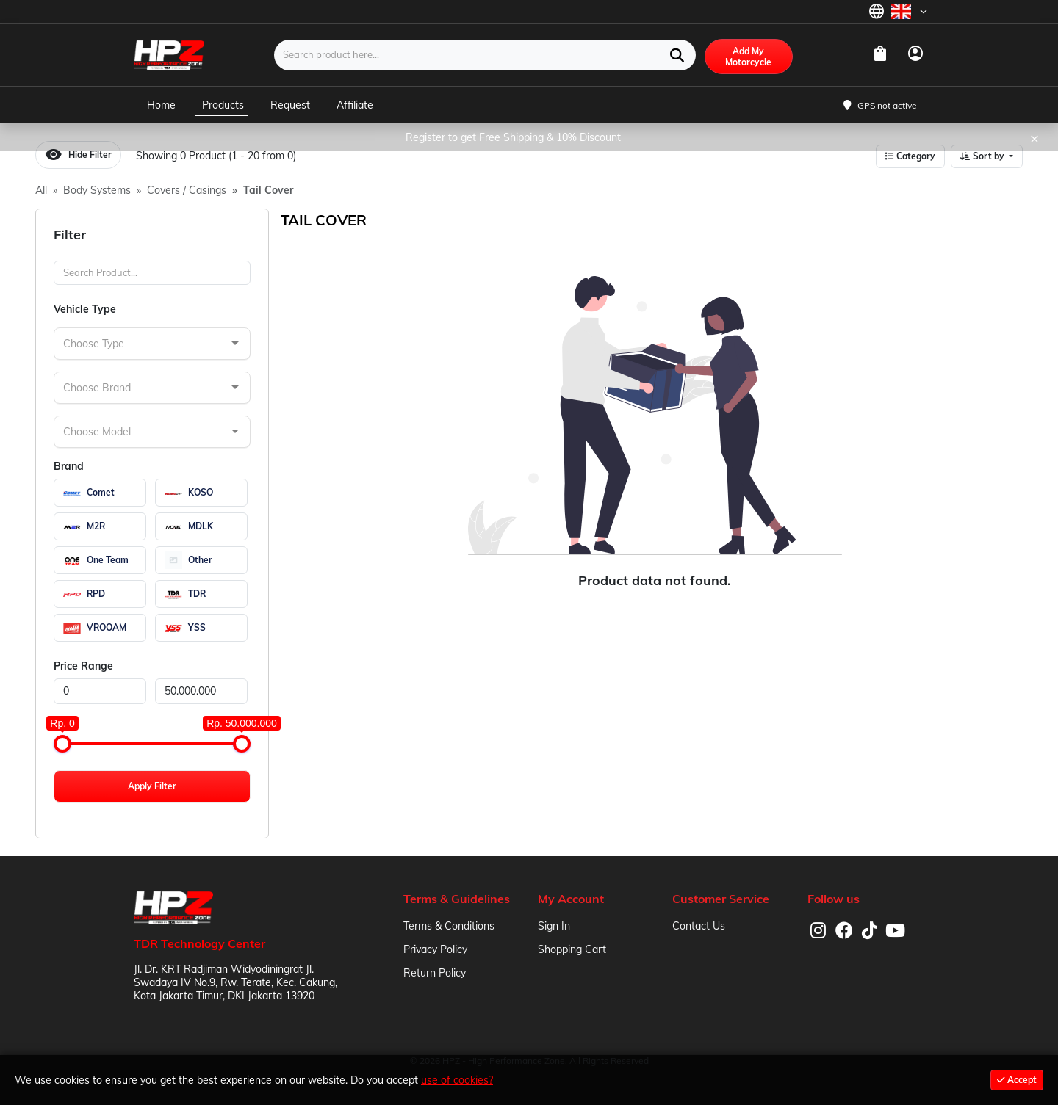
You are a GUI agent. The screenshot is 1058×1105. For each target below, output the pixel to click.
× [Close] (1034, 137)
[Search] (152, 273)
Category (910, 156)
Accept (1017, 1079)
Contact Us (698, 925)
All (41, 190)
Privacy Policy (435, 949)
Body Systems (97, 190)
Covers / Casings (186, 190)
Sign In (554, 925)
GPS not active (887, 105)
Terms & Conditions (448, 925)
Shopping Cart (572, 949)
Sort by (983, 156)
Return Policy (434, 972)
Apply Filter (152, 785)
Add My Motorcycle (748, 57)
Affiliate (355, 105)
